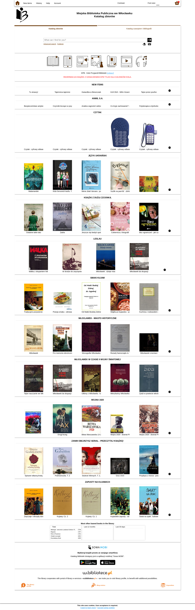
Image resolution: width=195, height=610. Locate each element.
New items (27, 3)
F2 (168, 3)
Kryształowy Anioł (56, 538)
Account (57, 3)
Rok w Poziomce (55, 534)
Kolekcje (60, 44)
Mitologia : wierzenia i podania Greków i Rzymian (65, 529)
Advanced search (49, 44)
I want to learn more (88, 608)
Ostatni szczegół (55, 536)
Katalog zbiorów (56, 29)
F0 (158, 3)
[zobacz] (110, 73)
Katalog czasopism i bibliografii (139, 29)
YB (138, 3)
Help (48, 3)
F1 (162, 3)
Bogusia (53, 532)
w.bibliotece (89, 578)
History (39, 3)
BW (133, 3)
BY (143, 3)
